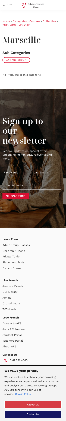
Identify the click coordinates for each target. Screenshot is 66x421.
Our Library (9, 291)
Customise (33, 414)
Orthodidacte (11, 303)
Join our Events (12, 286)
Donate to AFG (11, 323)
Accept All (33, 404)
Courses (34, 21)
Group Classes (20, 245)
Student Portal (12, 335)
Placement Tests (13, 262)
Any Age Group (16, 60)
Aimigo (6, 297)
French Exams (11, 268)
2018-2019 (9, 25)
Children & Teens (13, 250)
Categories (20, 21)
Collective (49, 21)
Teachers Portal (12, 340)
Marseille (24, 25)
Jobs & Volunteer (13, 329)
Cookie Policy (23, 394)
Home (6, 21)
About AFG (9, 346)
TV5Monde (9, 309)
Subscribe (15, 196)
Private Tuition (11, 256)
